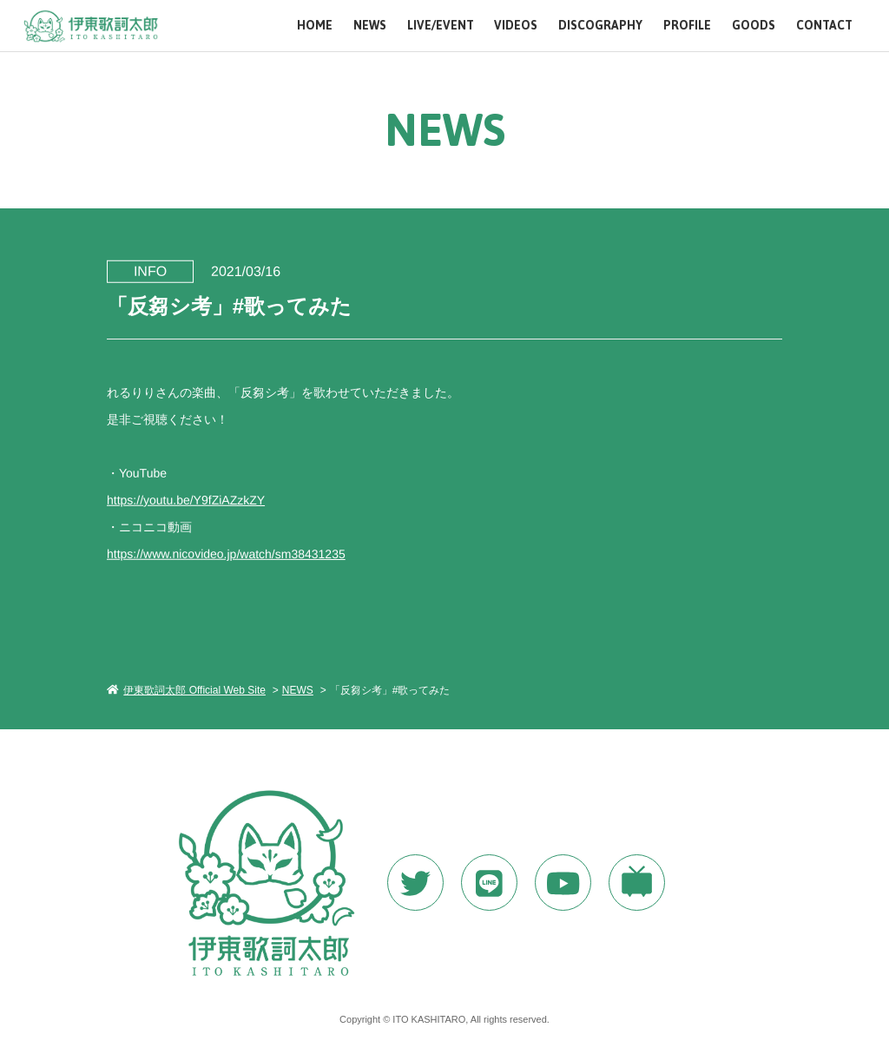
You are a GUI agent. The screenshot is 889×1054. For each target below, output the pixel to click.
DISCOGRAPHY (600, 25)
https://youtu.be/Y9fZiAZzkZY (186, 499)
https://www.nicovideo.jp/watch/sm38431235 (226, 553)
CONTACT (824, 25)
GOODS (753, 25)
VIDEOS (515, 25)
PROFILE (687, 25)
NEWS (369, 25)
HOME (315, 25)
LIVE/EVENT (440, 25)
